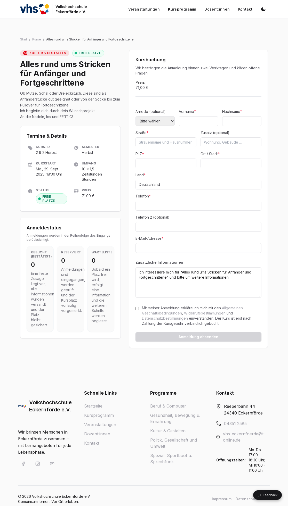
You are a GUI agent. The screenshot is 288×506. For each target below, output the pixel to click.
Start (23, 39)
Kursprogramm (99, 415)
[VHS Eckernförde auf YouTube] (52, 464)
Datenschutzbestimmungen (165, 318)
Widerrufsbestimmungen (205, 313)
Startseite (93, 406)
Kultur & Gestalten (168, 430)
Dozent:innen (97, 433)
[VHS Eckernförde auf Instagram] (38, 464)
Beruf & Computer (168, 406)
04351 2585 (235, 423)
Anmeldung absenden (198, 337)
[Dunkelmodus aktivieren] (263, 9)
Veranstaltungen (100, 424)
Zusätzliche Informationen (159, 262)
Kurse (36, 39)
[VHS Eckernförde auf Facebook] (23, 464)
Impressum (221, 499)
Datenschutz (247, 499)
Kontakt (91, 443)
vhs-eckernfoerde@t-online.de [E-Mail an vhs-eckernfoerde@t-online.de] (244, 437)
